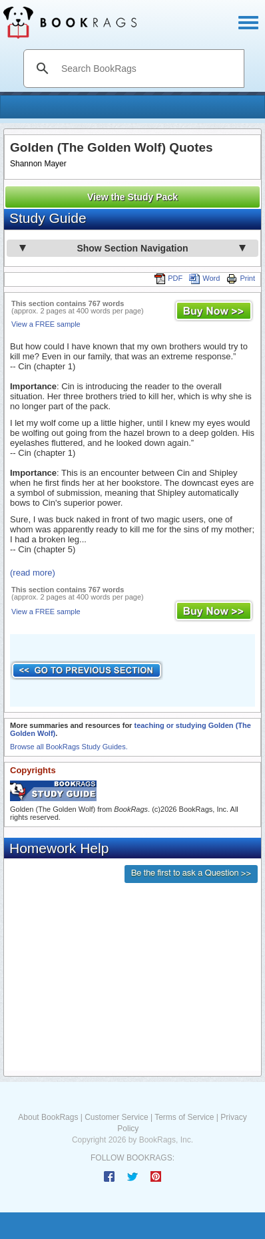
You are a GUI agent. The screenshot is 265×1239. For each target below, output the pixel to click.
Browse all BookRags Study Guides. (69, 747)
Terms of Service (184, 1117)
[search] (147, 69)
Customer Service (116, 1117)
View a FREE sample (46, 324)
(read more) (32, 573)
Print (240, 278)
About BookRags (48, 1117)
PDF (168, 278)
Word (204, 278)
